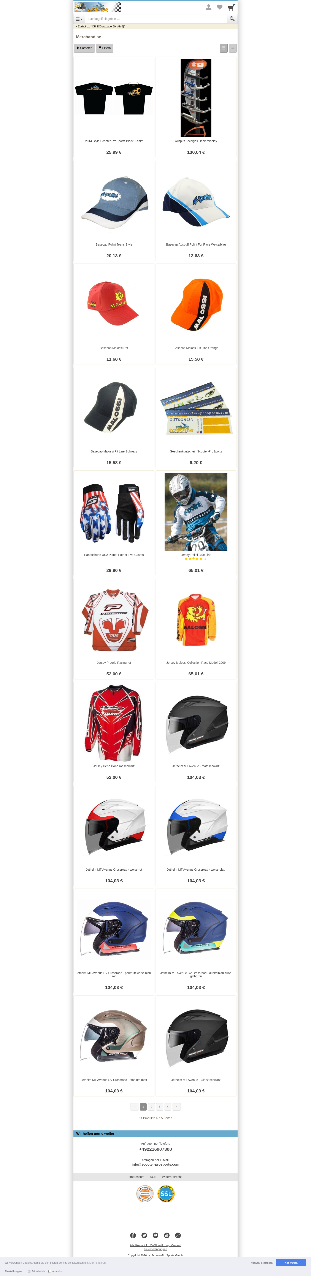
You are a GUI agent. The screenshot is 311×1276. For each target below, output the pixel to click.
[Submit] (232, 19)
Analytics (57, 1271)
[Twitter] (144, 1235)
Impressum (136, 1177)
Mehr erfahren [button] (97, 1262)
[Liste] (233, 48)
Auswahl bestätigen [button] (262, 1263)
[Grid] (224, 48)
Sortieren (84, 48)
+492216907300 (155, 1149)
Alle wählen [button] (291, 1263)
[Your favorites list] (219, 7)
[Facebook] (133, 1235)
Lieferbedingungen (155, 1249)
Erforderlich (38, 1271)
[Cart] (231, 7)
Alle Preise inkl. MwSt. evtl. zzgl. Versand (155, 1245)
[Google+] (178, 1235)
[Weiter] (176, 1107)
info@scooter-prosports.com (155, 1164)
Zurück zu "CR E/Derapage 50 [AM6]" (101, 26)
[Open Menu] (79, 19)
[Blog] (155, 1235)
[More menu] (209, 7)
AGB (153, 1177)
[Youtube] (166, 1235)
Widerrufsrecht (172, 1177)
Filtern (104, 48)
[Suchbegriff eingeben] (156, 19)
